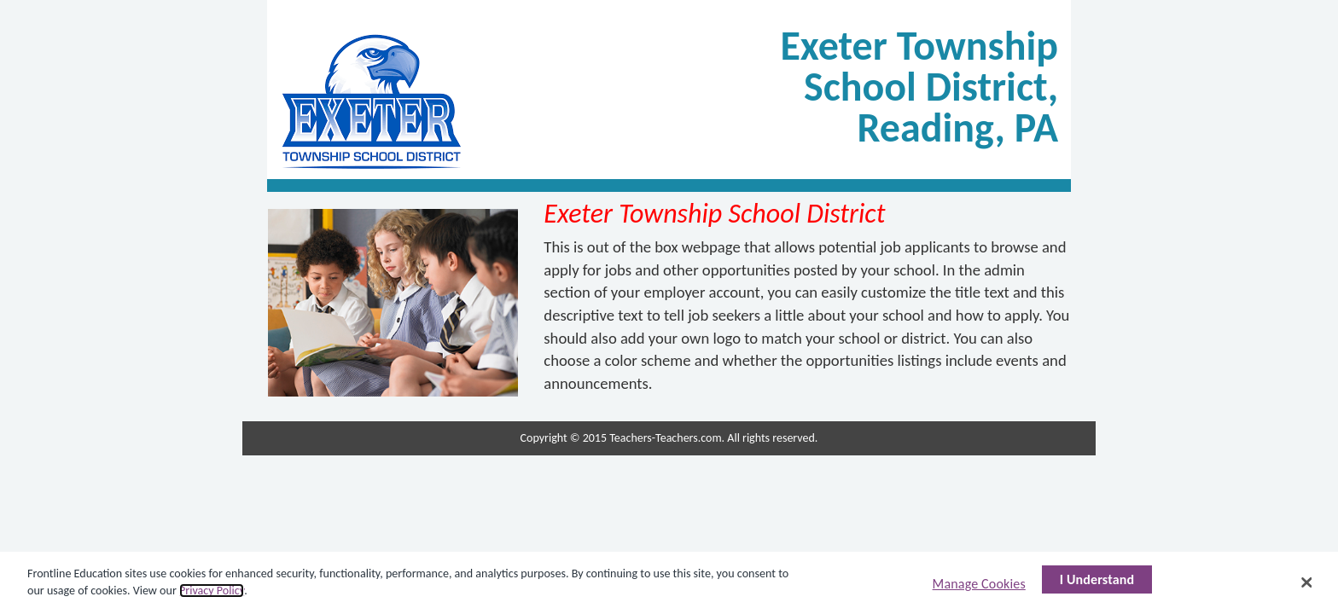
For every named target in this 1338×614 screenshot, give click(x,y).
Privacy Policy (211, 590)
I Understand (1097, 579)
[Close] (1307, 582)
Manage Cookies (979, 584)
